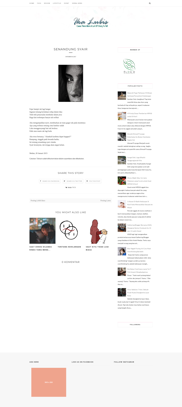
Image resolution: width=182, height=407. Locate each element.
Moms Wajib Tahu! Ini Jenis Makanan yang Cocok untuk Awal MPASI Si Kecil (139, 181)
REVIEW (47, 3)
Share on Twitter (74, 181)
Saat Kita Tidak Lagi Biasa (97, 248)
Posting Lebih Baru (38, 201)
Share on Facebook (50, 181)
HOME (31, 3)
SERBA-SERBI (77, 3)
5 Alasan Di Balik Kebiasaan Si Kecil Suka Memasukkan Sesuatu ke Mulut (140, 204)
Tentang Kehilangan (69, 247)
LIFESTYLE (57, 3)
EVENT (66, 3)
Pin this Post (95, 181)
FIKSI (39, 3)
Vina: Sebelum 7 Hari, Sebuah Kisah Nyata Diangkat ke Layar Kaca (138, 293)
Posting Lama (106, 201)
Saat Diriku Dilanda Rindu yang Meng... (40, 248)
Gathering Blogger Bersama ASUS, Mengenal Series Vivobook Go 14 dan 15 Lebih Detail (139, 228)
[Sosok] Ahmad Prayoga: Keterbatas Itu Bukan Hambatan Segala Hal (138, 137)
